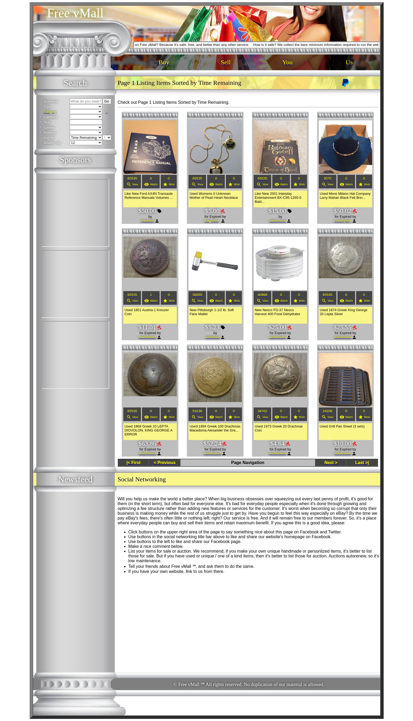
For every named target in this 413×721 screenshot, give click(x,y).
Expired (215, 217)
